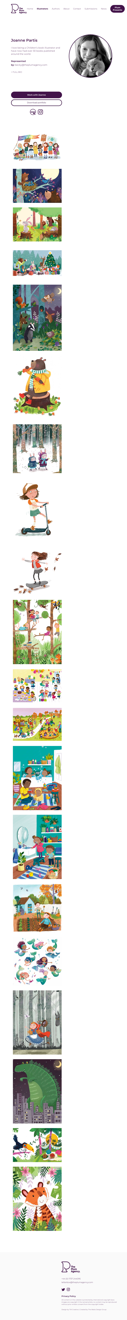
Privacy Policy (69, 1296)
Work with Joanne (36, 95)
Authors (56, 9)
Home (30, 9)
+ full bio (16, 72)
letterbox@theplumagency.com (77, 1282)
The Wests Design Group (97, 1309)
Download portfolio (36, 102)
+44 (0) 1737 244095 (71, 1279)
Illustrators (42, 9)
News (104, 9)
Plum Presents (117, 8)
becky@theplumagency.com (31, 65)
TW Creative (73, 1309)
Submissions (91, 9)
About (66, 9)
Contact (77, 9)
